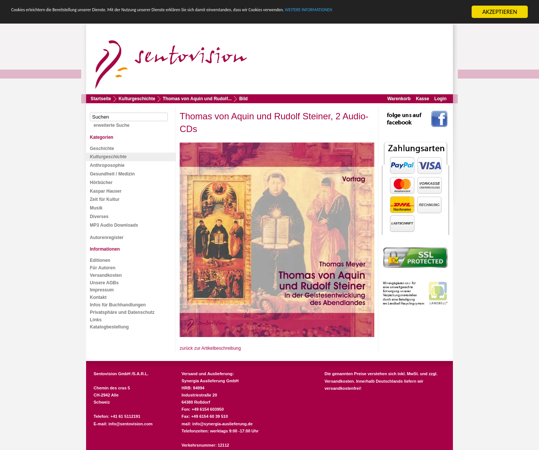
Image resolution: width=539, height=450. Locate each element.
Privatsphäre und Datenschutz (122, 312)
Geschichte (102, 148)
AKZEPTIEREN (499, 12)
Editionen (100, 260)
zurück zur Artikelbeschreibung (210, 348)
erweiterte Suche (112, 125)
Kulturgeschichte (137, 98)
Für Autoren (102, 267)
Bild (243, 98)
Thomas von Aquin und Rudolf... (197, 98)
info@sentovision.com (131, 424)
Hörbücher (101, 182)
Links (95, 319)
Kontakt (98, 297)
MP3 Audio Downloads (114, 225)
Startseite (101, 98)
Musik (96, 208)
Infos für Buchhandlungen (118, 304)
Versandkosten (106, 275)
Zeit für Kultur (104, 199)
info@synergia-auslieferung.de (222, 424)
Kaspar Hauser (106, 191)
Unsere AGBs (104, 282)
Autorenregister (107, 237)
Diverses (99, 216)
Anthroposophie (107, 165)
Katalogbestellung (109, 327)
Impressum (102, 290)
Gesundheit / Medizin (112, 174)
